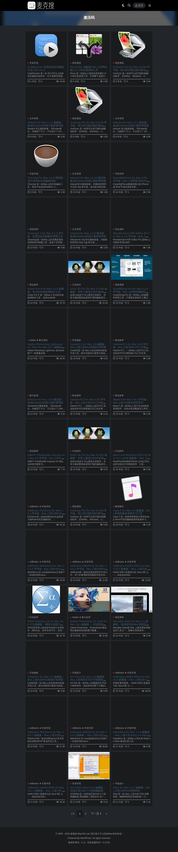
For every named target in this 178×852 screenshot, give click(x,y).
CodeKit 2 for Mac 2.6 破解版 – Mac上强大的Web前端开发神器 (46, 678)
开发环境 (34, 63)
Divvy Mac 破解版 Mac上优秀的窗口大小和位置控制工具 (88, 69)
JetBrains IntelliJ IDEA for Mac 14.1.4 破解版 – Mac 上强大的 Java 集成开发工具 (46, 790)
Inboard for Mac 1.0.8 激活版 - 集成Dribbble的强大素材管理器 (45, 401)
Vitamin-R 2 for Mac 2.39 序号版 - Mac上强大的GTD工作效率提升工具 (88, 402)
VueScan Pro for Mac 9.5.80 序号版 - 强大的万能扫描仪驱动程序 (88, 125)
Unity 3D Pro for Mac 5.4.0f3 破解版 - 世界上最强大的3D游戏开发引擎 (88, 291)
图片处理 (34, 395)
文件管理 (34, 118)
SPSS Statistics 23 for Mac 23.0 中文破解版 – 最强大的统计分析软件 (46, 624)
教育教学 (119, 506)
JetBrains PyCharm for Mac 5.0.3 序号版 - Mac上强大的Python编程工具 (46, 513)
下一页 (96, 813)
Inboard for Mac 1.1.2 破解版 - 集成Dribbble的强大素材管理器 (45, 124)
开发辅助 (76, 340)
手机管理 (119, 173)
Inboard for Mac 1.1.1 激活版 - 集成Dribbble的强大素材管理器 (131, 124)
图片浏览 (43, 340)
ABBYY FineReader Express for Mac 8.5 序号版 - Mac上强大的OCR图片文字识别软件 (46, 458)
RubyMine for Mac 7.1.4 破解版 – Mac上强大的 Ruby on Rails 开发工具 (131, 735)
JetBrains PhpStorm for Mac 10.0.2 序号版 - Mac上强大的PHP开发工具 (88, 568)
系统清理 (34, 229)
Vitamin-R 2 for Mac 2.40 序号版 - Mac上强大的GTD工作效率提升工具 (130, 347)
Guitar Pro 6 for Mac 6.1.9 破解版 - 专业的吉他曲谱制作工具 (46, 290)
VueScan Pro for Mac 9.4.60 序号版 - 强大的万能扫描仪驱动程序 (88, 513)
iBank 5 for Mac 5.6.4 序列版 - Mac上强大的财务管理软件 (130, 401)
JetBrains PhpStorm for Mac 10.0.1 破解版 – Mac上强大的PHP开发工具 (46, 735)
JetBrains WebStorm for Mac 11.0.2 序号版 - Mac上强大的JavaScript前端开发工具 (46, 568)
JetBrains (34, 506)
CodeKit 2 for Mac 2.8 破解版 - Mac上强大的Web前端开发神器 (88, 346)
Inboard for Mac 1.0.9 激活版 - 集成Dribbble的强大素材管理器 (88, 235)
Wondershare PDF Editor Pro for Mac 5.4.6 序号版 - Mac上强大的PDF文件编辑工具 (131, 236)
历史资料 (119, 229)
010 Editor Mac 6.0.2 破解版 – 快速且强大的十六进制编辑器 (87, 789)
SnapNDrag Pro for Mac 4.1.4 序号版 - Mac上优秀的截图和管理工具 (130, 291)
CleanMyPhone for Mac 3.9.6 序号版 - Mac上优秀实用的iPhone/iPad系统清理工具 (131, 180)
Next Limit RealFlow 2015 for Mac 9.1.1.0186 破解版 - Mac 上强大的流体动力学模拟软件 (131, 458)
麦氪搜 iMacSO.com (80, 833)
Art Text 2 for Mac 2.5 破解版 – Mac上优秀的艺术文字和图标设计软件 (88, 679)
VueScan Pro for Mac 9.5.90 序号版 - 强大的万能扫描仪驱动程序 (131, 70)
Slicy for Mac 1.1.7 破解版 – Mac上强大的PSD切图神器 (131, 789)
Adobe (33, 340)
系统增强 (76, 63)
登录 (139, 5)
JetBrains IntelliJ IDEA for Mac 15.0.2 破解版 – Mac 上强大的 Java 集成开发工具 (131, 568)
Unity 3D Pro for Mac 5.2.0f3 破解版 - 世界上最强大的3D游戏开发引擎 (88, 458)
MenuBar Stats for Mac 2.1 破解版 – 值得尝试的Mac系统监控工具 (131, 624)
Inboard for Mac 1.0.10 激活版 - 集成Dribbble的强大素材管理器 (88, 179)
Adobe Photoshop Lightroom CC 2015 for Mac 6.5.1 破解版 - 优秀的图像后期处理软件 (46, 347)
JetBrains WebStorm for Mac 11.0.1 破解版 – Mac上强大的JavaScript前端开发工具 (88, 735)
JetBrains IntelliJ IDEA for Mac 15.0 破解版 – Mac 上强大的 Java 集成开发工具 (131, 679)
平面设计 (76, 672)
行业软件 (76, 284)
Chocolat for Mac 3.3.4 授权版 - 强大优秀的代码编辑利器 (46, 179)
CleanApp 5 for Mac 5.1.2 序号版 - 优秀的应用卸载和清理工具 (46, 235)
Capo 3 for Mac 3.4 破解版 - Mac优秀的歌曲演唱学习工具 (131, 512)
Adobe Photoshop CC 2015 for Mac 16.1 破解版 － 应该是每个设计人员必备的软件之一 (88, 624)
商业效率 (34, 284)
